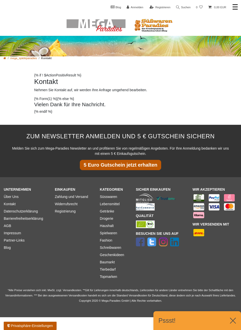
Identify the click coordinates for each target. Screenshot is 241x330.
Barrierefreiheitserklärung (23, 218)
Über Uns (11, 197)
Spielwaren (108, 233)
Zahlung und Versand (71, 197)
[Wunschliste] (199, 7)
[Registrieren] (159, 7)
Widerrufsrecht (66, 204)
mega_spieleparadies (23, 58)
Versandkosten (138, 295)
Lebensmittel (110, 204)
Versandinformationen (19, 295)
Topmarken (108, 277)
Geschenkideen (112, 255)
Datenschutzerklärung (21, 211)
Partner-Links (14, 240)
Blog (115, 7)
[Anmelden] (134, 7)
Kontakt (10, 204)
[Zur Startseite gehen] (5, 58)
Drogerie (106, 218)
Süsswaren (108, 197)
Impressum (12, 233)
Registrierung (65, 211)
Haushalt (107, 226)
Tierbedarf (108, 269)
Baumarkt (107, 262)
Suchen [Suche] (183, 7)
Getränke (107, 211)
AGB (7, 226)
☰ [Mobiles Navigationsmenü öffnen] (235, 7)
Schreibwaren (110, 248)
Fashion (106, 240)
